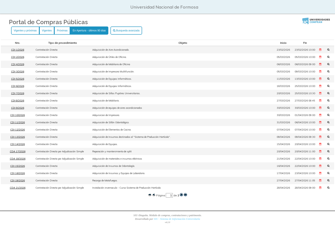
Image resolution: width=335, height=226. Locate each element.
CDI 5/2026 (17, 78)
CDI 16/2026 (17, 173)
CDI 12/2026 (17, 129)
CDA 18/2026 (17, 158)
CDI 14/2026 (17, 144)
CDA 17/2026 (17, 151)
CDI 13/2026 (17, 136)
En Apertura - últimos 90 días (89, 30)
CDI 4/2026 (17, 64)
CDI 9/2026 (17, 107)
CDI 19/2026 (17, 180)
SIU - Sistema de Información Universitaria (177, 218)
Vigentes (47, 30)
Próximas (62, 30)
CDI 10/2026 (17, 115)
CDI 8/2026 (17, 100)
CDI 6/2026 (17, 86)
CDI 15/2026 (17, 165)
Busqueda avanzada (126, 30)
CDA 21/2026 (17, 187)
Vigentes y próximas (25, 30)
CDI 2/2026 (17, 57)
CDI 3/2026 (17, 71)
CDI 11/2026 (17, 122)
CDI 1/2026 (17, 49)
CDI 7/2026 (17, 93)
